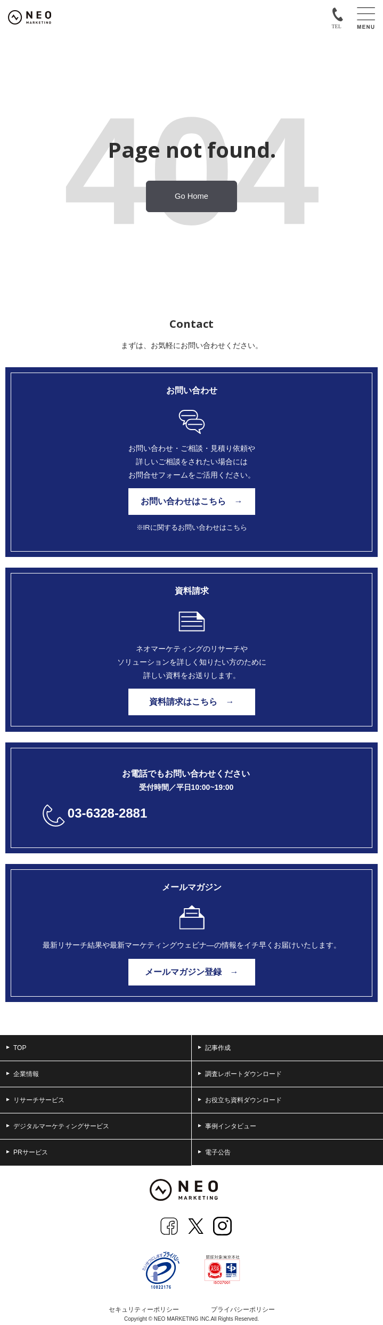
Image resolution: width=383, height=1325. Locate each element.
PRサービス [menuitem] (27, 1152)
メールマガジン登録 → (192, 971)
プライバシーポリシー (243, 1309)
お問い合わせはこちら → (192, 501)
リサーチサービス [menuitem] (35, 1100)
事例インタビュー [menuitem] (227, 1126)
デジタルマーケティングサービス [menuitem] (57, 1126)
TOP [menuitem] (16, 1048)
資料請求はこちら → (191, 701)
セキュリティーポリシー (144, 1309)
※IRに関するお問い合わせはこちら (191, 527)
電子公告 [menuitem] (214, 1152)
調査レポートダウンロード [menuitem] (240, 1074)
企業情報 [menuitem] (22, 1074)
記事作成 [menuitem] (214, 1048)
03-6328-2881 (107, 813)
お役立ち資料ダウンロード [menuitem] (240, 1100)
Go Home (191, 196)
